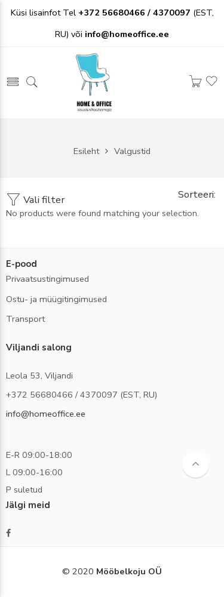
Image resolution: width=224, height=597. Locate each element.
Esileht (86, 151)
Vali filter (35, 199)
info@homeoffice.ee (45, 414)
